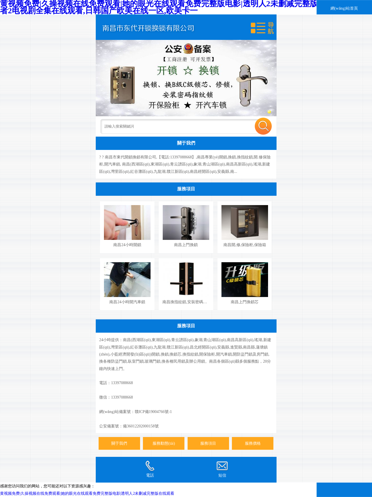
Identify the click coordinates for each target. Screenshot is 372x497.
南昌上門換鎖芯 (244, 302)
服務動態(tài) (164, 443)
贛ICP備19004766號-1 (153, 411)
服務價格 (253, 443)
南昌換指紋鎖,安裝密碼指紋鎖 (188, 302)
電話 (150, 469)
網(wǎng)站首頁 (344, 8)
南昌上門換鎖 (186, 244)
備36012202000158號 (140, 426)
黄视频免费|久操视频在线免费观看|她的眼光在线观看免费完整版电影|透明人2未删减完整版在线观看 (87, 493)
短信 (222, 469)
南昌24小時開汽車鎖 (127, 302)
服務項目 (186, 188)
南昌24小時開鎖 (127, 244)
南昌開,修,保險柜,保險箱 (244, 244)
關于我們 (186, 143)
